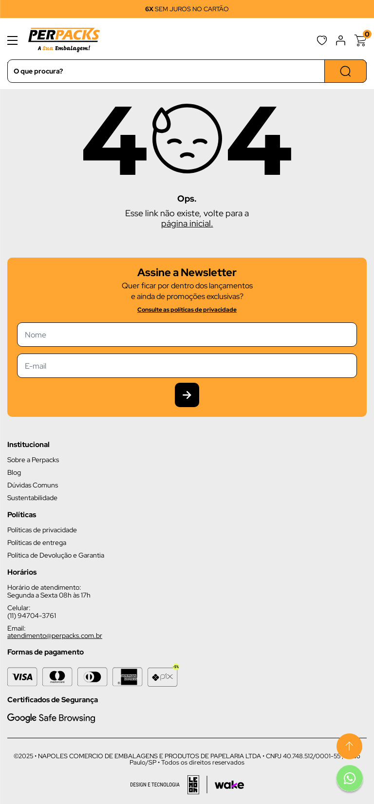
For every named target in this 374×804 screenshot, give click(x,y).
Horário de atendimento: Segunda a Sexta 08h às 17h (49, 591)
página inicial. (187, 223)
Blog (14, 472)
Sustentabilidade (32, 497)
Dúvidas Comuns (32, 485)
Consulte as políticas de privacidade (187, 310)
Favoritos (322, 40)
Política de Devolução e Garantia (55, 555)
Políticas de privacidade (42, 529)
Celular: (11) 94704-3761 (31, 611)
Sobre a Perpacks (33, 459)
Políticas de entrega (36, 542)
